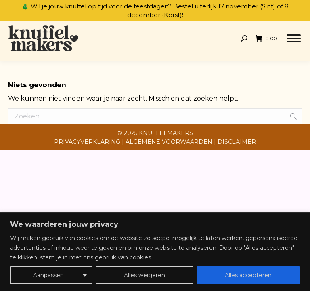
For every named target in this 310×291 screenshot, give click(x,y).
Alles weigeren (144, 275)
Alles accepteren (248, 275)
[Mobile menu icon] (293, 38)
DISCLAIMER (237, 142)
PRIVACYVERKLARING (87, 142)
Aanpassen (48, 275)
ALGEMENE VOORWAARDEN (169, 142)
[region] (155, 251)
